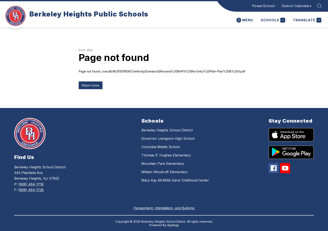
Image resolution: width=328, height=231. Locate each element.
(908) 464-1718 (31, 184)
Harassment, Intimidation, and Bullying (163, 208)
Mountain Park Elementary (162, 163)
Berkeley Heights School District (167, 130)
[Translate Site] (306, 20)
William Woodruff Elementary (164, 172)
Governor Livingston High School (168, 138)
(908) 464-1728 (31, 190)
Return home (90, 85)
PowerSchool (263, 6)
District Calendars (296, 6)
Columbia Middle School (160, 147)
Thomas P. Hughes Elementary (166, 155)
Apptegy (173, 225)
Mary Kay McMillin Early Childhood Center (175, 180)
